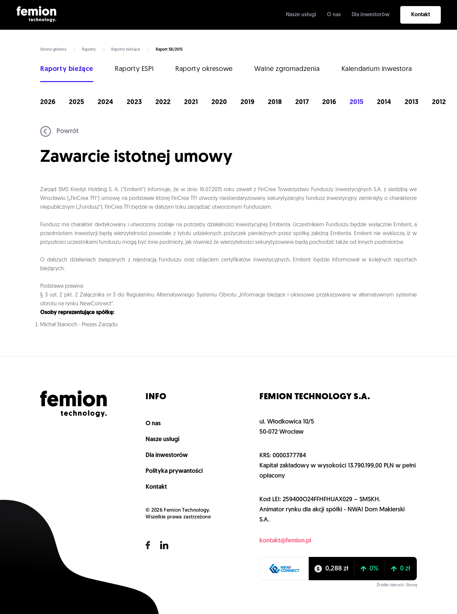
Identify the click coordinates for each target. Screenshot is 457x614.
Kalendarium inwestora (376, 69)
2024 (105, 102)
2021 (191, 102)
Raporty (89, 50)
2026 (47, 102)
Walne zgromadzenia (287, 69)
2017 (302, 102)
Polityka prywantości (174, 471)
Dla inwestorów (370, 15)
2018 (275, 102)
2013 (411, 102)
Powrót (59, 131)
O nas (334, 15)
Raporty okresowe (204, 69)
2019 (247, 102)
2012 (439, 102)
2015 (356, 102)
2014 (384, 102)
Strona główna (53, 50)
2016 (329, 102)
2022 (163, 102)
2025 (76, 102)
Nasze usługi (301, 15)
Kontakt (420, 15)
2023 (134, 102)
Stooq (411, 585)
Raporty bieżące (125, 50)
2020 (219, 102)
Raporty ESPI (134, 69)
